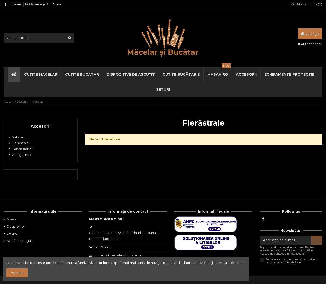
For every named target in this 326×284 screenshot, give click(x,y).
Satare (17, 137)
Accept (17, 273)
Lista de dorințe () (306, 4)
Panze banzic (23, 149)
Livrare (16, 4)
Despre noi (16, 226)
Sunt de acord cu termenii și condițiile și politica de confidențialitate (292, 261)
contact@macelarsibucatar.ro (118, 255)
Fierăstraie (20, 143)
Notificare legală (37, 4)
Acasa (56, 4)
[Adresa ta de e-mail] (286, 240)
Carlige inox (21, 155)
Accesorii (41, 126)
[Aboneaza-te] (317, 240)
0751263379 (103, 247)
